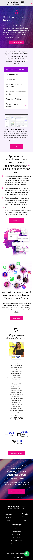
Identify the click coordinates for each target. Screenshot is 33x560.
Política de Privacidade (16, 540)
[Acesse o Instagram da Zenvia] (22, 557)
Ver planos (16, 147)
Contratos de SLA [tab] (12, 79)
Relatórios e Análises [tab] (13, 99)
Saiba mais (16, 318)
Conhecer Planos (16, 42)
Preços (24, 520)
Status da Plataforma (16, 543)
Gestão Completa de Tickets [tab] (16, 69)
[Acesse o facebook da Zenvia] (11, 557)
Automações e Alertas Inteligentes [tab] (14, 85)
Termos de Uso (16, 537)
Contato (17, 528)
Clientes (8, 520)
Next (25, 377)
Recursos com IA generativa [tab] (16, 105)
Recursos (24, 517)
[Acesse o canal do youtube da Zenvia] (18, 557)
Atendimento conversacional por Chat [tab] (16, 93)
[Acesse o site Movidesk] (15, 3)
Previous (7, 377)
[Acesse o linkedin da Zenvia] (14, 557)
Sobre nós (8, 517)
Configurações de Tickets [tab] (15, 74)
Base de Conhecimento (16, 534)
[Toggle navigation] (31, 3)
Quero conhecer (16, 492)
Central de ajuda (16, 531)
